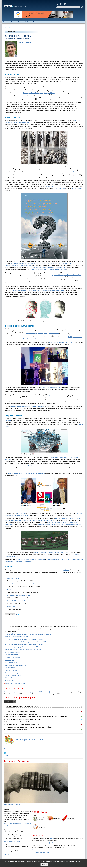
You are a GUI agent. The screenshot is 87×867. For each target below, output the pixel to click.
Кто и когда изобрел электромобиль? (17, 729)
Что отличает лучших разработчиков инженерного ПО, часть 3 (24, 639)
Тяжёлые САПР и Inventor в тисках (15, 665)
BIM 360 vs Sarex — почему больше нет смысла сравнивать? (24, 719)
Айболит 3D (8, 678)
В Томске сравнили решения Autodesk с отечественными (48, 267)
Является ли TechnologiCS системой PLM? (19, 466)
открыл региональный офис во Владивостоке (31, 559)
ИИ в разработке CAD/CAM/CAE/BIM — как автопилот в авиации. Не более (29, 727)
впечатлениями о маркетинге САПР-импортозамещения (27, 406)
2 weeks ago (17, 841)
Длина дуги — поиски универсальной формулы (20, 711)
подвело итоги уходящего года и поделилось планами (42, 333)
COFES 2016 (10, 589)
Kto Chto (6, 828)
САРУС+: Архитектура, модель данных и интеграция (16, 823)
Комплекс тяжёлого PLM (12, 655)
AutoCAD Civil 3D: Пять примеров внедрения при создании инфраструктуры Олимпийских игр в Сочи (36, 717)
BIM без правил (10, 667)
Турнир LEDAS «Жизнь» (12, 652)
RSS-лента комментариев (12, 804)
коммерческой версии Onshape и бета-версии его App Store (52, 552)
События (28, 22)
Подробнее (35, 849)
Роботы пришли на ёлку (12, 657)
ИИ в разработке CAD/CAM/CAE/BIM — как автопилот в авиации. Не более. (28, 634)
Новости (5, 22)
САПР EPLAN (21, 513)
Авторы (20, 22)
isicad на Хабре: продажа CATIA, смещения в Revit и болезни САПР (25, 642)
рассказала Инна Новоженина (58, 395)
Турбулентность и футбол (13, 673)
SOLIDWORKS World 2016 (14, 578)
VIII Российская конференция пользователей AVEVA (22, 584)
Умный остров (9, 660)
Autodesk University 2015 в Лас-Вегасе (60, 342)
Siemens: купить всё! (11, 670)
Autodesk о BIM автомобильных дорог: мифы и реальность (48, 269)
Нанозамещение (10, 680)
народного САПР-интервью (54, 186)
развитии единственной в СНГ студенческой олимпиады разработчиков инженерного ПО (39, 290)
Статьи (13, 22)
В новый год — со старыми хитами (15, 683)
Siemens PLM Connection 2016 (15, 601)
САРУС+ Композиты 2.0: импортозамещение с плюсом (22, 724)
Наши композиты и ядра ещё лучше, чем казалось (21, 709)
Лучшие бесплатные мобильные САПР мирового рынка (23, 722)
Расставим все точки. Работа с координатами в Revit (22, 706)
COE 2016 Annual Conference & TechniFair (19, 595)
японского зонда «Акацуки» (68, 171)
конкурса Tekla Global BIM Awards (50, 387)
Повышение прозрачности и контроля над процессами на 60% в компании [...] (27, 692)
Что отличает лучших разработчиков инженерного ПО (21, 647)
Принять (44, 864)
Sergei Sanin (6, 809)
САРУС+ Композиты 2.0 (10, 854)
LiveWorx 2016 (10, 606)
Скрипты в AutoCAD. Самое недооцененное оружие (21, 714)
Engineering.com (60, 188)
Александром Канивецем (21, 122)
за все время (16, 704)
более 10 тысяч (77, 188)
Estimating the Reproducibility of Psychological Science (39, 93)
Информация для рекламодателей (40, 852)
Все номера (7, 749)
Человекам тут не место (12, 662)
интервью (8, 420)
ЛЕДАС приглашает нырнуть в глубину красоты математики (23, 649)
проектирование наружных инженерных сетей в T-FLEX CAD (26, 473)
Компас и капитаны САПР (13, 675)
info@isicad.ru (50, 843)
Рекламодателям (38, 22)
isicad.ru (52, 838)
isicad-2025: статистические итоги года (16, 636)
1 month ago (19, 854)
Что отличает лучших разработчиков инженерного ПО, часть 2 (24, 644)
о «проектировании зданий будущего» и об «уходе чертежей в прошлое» (59, 524)
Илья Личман (24, 43)
